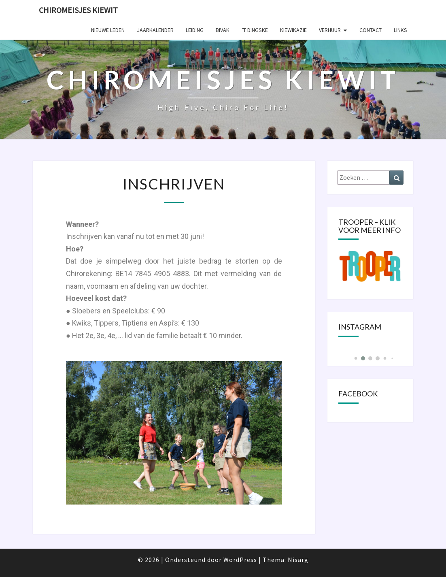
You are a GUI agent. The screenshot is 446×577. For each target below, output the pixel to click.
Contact (370, 30)
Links (400, 30)
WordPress (240, 560)
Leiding (195, 30)
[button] (355, 358)
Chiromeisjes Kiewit (78, 10)
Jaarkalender (155, 30)
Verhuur (330, 30)
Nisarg (298, 560)
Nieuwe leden (108, 30)
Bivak (222, 30)
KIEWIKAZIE (293, 30)
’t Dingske (255, 30)
